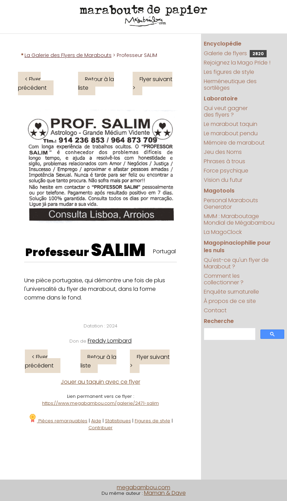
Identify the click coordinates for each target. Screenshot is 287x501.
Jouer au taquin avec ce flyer (100, 382)
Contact (215, 310)
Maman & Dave (165, 493)
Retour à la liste (96, 83)
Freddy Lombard (110, 341)
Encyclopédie (222, 44)
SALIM (118, 250)
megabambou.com (143, 487)
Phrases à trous (224, 161)
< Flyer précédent (32, 83)
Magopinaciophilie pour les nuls (237, 246)
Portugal (164, 251)
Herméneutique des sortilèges (230, 84)
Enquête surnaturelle (231, 292)
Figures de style (152, 421)
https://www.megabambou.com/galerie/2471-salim (100, 403)
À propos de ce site (230, 301)
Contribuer (100, 427)
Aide (96, 421)
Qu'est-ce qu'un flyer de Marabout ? (236, 263)
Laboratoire (221, 98)
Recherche (219, 321)
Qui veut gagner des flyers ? (226, 111)
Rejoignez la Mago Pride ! (237, 63)
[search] (229, 334)
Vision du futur (223, 180)
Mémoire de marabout (234, 143)
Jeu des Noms (223, 152)
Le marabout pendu (231, 133)
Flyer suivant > (152, 83)
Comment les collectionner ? (223, 279)
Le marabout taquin (230, 124)
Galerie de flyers (235, 53)
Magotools (219, 191)
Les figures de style (229, 72)
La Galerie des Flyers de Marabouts (68, 55)
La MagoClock (223, 232)
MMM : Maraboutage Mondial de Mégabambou (239, 219)
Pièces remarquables (57, 421)
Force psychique (226, 171)
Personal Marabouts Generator (231, 203)
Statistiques (118, 421)
